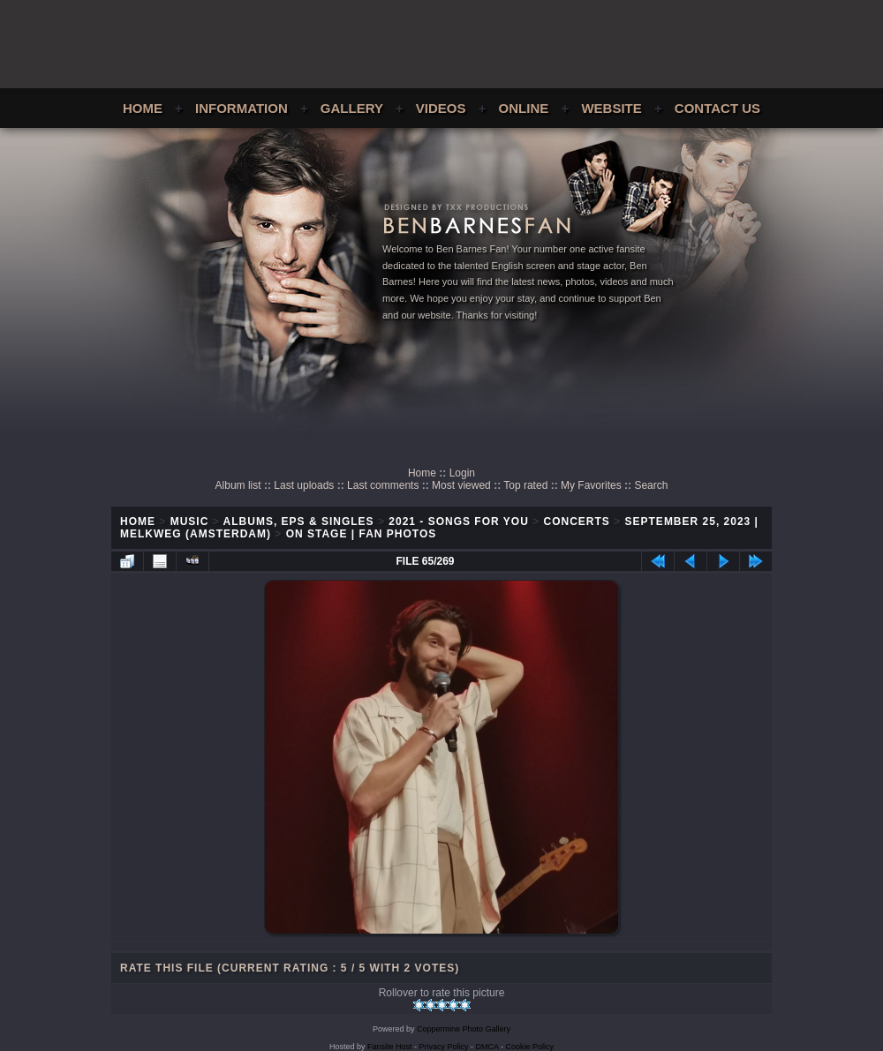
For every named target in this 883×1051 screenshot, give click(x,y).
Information (241, 108)
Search (651, 485)
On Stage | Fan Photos (361, 534)
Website (611, 108)
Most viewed (461, 485)
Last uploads (304, 485)
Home (142, 108)
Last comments (383, 485)
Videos (441, 108)
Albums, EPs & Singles (298, 521)
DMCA (487, 1046)
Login (462, 473)
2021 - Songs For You (459, 521)
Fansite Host (389, 1046)
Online (524, 108)
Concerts (577, 521)
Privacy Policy (444, 1046)
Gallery (352, 108)
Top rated (525, 485)
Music (189, 521)
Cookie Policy (530, 1046)
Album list (238, 485)
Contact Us (717, 108)
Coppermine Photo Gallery (463, 1029)
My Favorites (591, 485)
